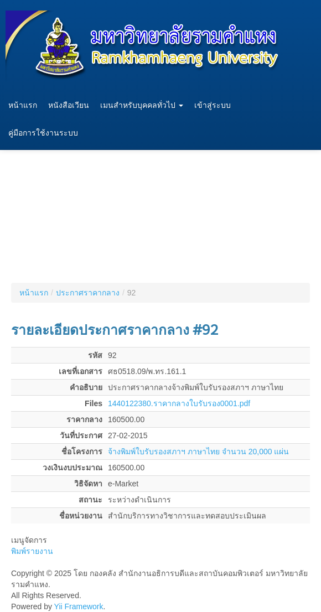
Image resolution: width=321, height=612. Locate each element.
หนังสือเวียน (68, 105)
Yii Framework (78, 606)
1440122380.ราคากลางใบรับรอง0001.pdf (179, 403)
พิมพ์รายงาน (32, 551)
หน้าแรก (22, 105)
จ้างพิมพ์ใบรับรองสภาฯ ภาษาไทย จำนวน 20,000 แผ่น (198, 451)
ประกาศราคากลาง (88, 292)
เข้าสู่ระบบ (212, 105)
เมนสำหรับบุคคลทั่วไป (141, 105)
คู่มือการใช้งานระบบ (43, 133)
